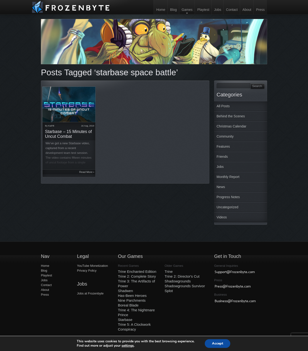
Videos (222, 217)
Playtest (203, 10)
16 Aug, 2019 (87, 126)
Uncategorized (227, 207)
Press (260, 10)
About (247, 10)
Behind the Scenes (231, 116)
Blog (173, 10)
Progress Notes (228, 197)
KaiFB (51, 126)
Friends (222, 157)
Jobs (217, 10)
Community (225, 136)
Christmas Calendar (231, 126)
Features (223, 146)
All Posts (223, 106)
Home (160, 10)
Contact (231, 10)
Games (187, 10)
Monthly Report (228, 177)
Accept (217, 343)
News (221, 187)
